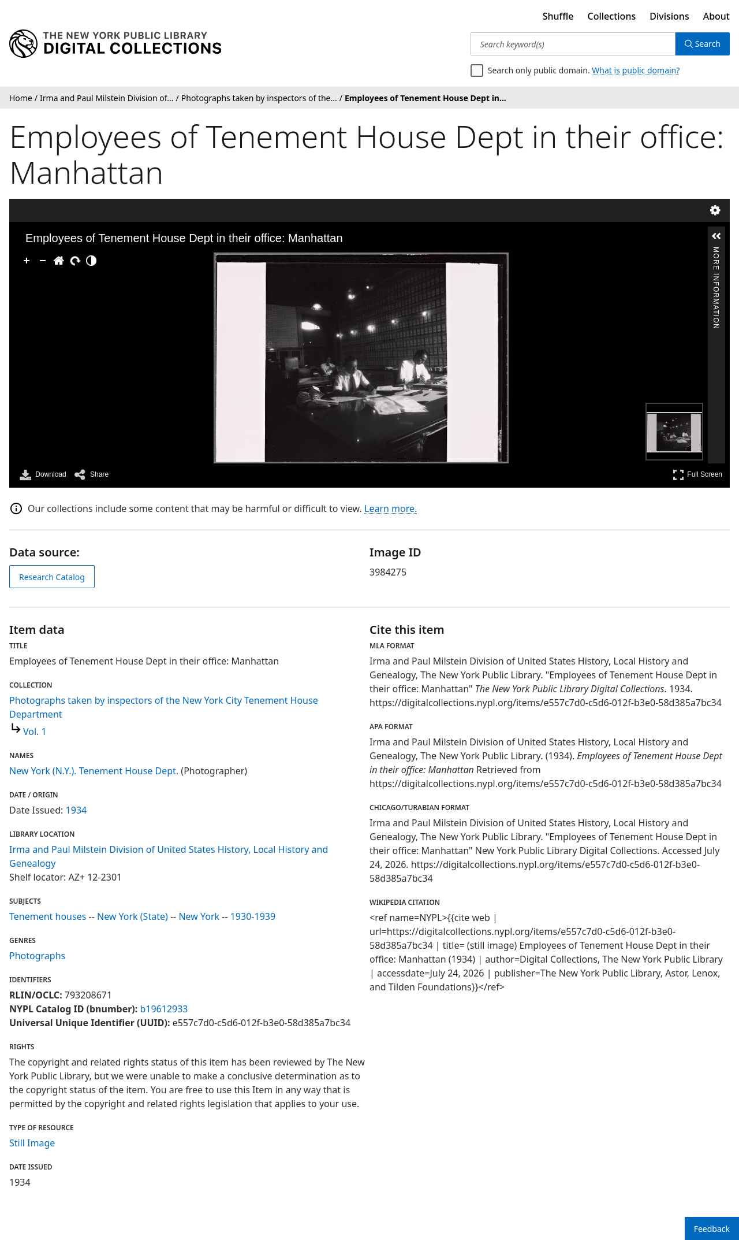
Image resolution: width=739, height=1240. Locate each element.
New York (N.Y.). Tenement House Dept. (93, 770)
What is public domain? (636, 70)
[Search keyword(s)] (573, 43)
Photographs (37, 955)
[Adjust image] (91, 261)
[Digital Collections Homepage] (115, 43)
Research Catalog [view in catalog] (52, 576)
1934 (76, 810)
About (716, 16)
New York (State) (132, 916)
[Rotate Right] (75, 261)
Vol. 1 (35, 731)
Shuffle (558, 16)
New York (198, 916)
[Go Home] (59, 261)
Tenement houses (47, 916)
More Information (716, 252)
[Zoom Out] (43, 261)
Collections (612, 16)
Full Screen (697, 475)
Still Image (32, 1143)
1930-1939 (252, 916)
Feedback (712, 1228)
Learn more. (390, 508)
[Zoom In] (26, 261)
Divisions (669, 16)
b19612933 (164, 1009)
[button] (716, 236)
